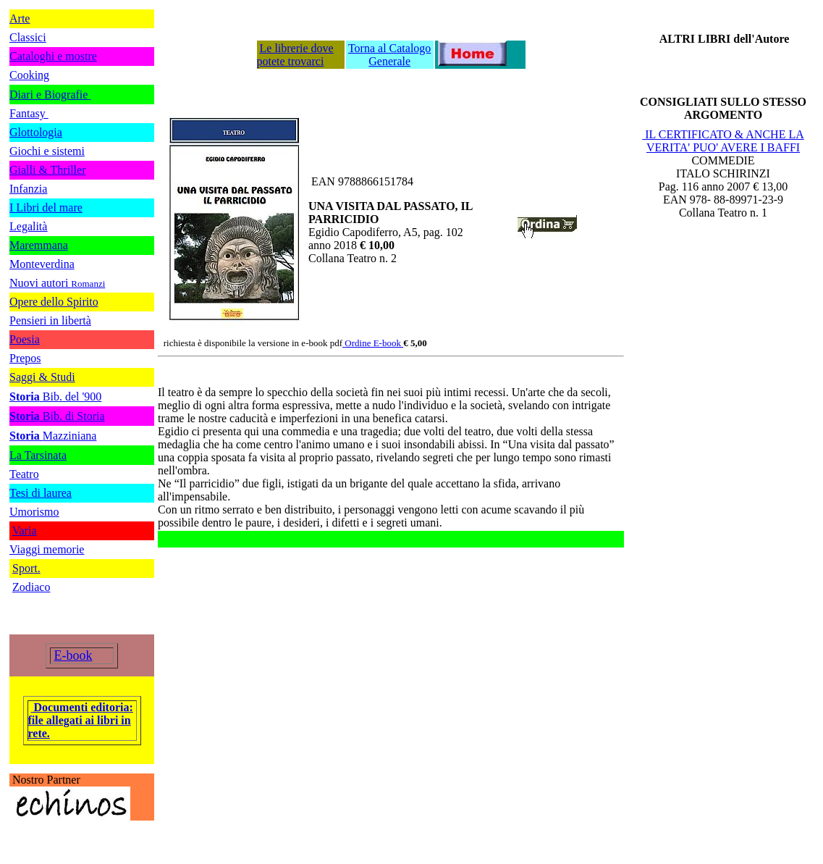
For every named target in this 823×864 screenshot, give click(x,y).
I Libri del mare (46, 207)
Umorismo (34, 512)
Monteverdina (42, 264)
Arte (19, 18)
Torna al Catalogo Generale (389, 54)
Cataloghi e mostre (53, 56)
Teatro (24, 474)
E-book (73, 655)
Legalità (28, 226)
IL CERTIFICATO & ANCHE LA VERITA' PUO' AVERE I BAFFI (722, 141)
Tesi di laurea (40, 493)
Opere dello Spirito (53, 301)
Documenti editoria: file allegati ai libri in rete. (80, 720)
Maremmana (38, 245)
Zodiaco (31, 587)
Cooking (29, 75)
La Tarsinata (38, 455)
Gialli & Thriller (47, 170)
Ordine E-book (374, 342)
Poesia (24, 339)
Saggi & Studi (42, 377)
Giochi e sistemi (47, 151)
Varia (24, 530)
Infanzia (28, 189)
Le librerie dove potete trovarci (295, 54)
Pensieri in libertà (50, 320)
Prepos (25, 358)
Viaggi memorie (46, 549)
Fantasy (28, 113)
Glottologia (35, 132)
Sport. (26, 568)
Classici (27, 37)
